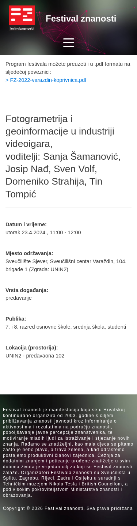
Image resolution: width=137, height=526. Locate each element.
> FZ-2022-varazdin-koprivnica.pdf (45, 80)
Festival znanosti (81, 18)
